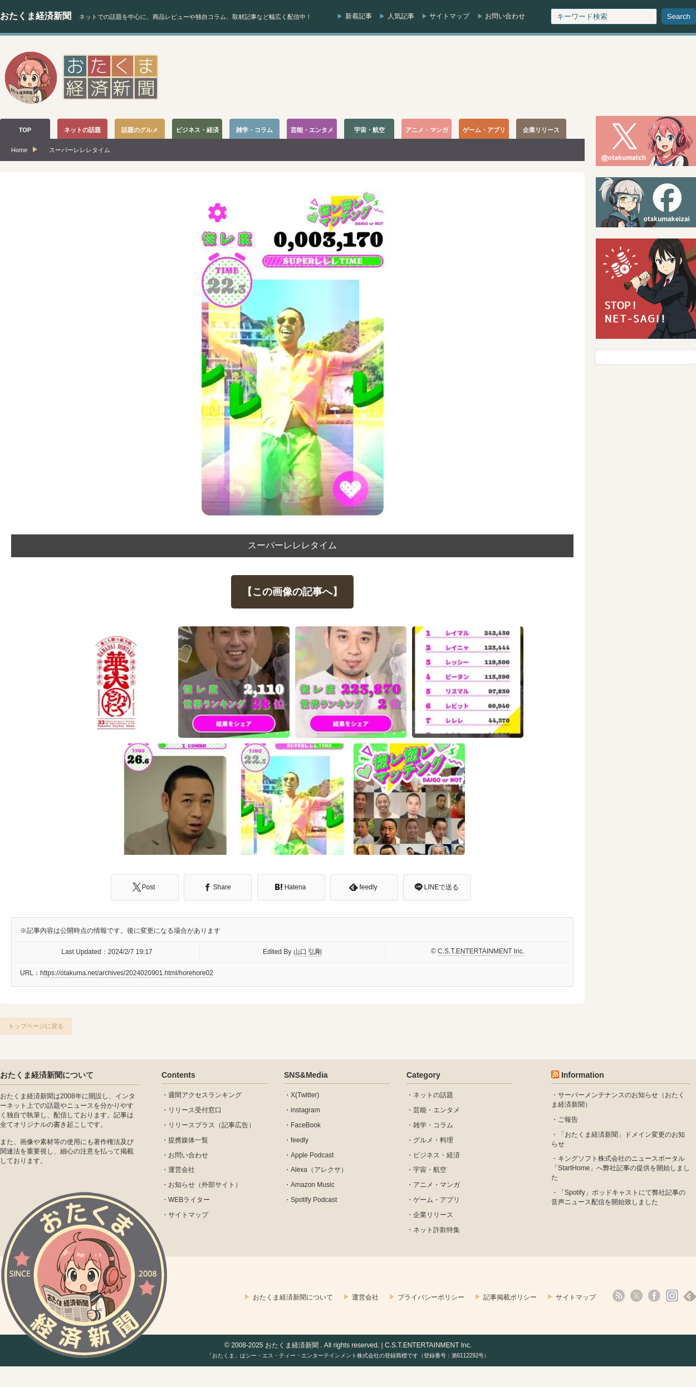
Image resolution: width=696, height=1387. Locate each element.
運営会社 (181, 1170)
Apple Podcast (312, 1155)
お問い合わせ (505, 16)
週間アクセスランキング (205, 1095)
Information (582, 1074)
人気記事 (401, 16)
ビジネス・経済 (436, 1155)
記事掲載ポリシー (510, 1297)
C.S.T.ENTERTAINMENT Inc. (481, 951)
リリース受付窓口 (195, 1110)
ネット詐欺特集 (436, 1230)
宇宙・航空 (430, 1170)
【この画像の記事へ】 (292, 591)
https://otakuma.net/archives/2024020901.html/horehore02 (126, 973)
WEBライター (189, 1200)
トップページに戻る (35, 1026)
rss (618, 1295)
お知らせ (181, 1185)
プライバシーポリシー (431, 1297)
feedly (299, 1140)
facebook (654, 1295)
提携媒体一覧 (188, 1140)
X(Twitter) (305, 1095)
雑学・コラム (433, 1125)
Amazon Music (313, 1185)
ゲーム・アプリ (436, 1200)
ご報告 (568, 1119)
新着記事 (358, 16)
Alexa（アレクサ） (319, 1170)
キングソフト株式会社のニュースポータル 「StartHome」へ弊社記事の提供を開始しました (620, 1168)
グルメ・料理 (433, 1140)
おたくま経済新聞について (47, 1074)
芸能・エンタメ (436, 1110)
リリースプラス (191, 1125)
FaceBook (306, 1125)
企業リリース (433, 1215)
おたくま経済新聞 (35, 16)
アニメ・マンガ (436, 1185)
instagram (305, 1110)
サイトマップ (449, 16)
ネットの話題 (433, 1095)
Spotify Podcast (314, 1200)
